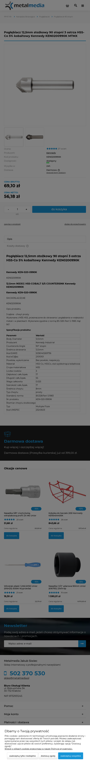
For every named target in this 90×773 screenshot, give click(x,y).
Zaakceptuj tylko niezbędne (22, 756)
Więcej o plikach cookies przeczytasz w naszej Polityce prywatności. (39, 749)
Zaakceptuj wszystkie (70, 756)
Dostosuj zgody (48, 756)
